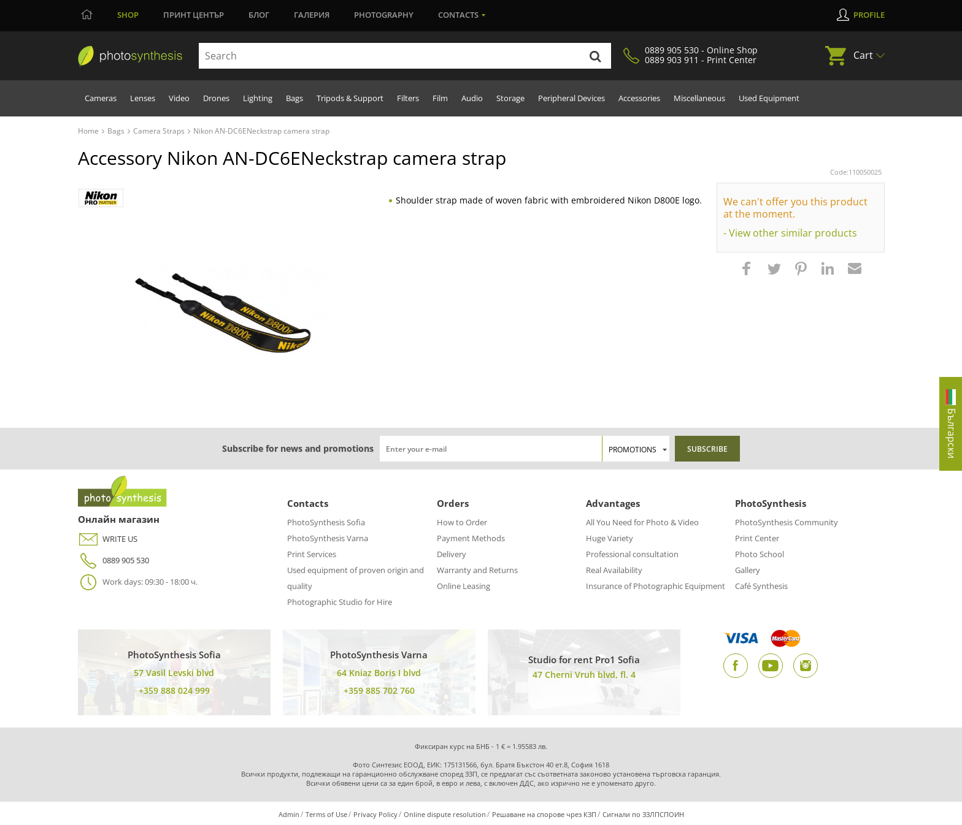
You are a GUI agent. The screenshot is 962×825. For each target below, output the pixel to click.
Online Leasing (463, 585)
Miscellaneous (699, 98)
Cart (863, 55)
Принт (193, 14)
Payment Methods (471, 538)
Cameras (101, 98)
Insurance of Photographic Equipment (655, 585)
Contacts (458, 14)
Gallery (747, 570)
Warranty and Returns (477, 570)
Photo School (759, 554)
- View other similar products (790, 233)
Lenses (142, 98)
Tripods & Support (350, 98)
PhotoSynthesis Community (786, 522)
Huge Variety (609, 538)
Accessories (639, 98)
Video (179, 98)
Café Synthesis (761, 585)
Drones (216, 98)
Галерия (311, 14)
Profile (869, 14)
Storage (510, 98)
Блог (258, 14)
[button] (747, 274)
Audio (472, 98)
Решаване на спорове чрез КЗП (544, 814)
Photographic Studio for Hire (339, 601)
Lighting (257, 98)
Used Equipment (769, 98)
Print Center (757, 538)
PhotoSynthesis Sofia (326, 522)
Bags (294, 98)
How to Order (462, 522)
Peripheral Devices (571, 98)
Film (440, 98)
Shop (128, 14)
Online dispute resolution (445, 814)
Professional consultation (632, 554)
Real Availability (614, 570)
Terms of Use (326, 814)
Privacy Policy (375, 814)
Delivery (451, 554)
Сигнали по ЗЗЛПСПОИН (643, 814)
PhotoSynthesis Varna (327, 538)
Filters (408, 98)
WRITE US (107, 539)
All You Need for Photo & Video (642, 522)
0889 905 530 (113, 560)
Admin (289, 814)
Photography (384, 14)
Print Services (311, 554)
